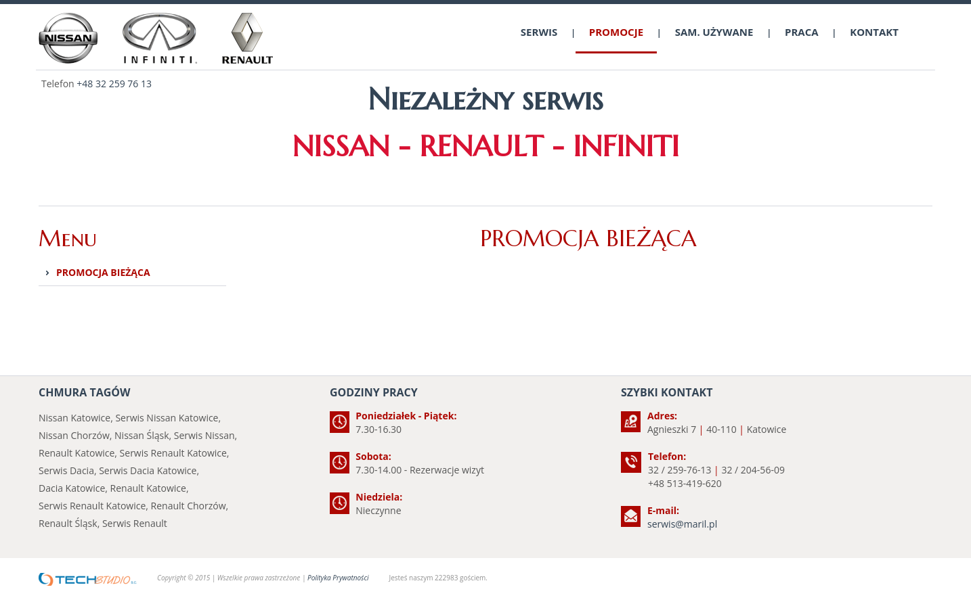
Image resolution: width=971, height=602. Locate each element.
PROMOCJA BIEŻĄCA (103, 272)
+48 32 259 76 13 (114, 83)
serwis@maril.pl (682, 523)
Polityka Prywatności (337, 577)
